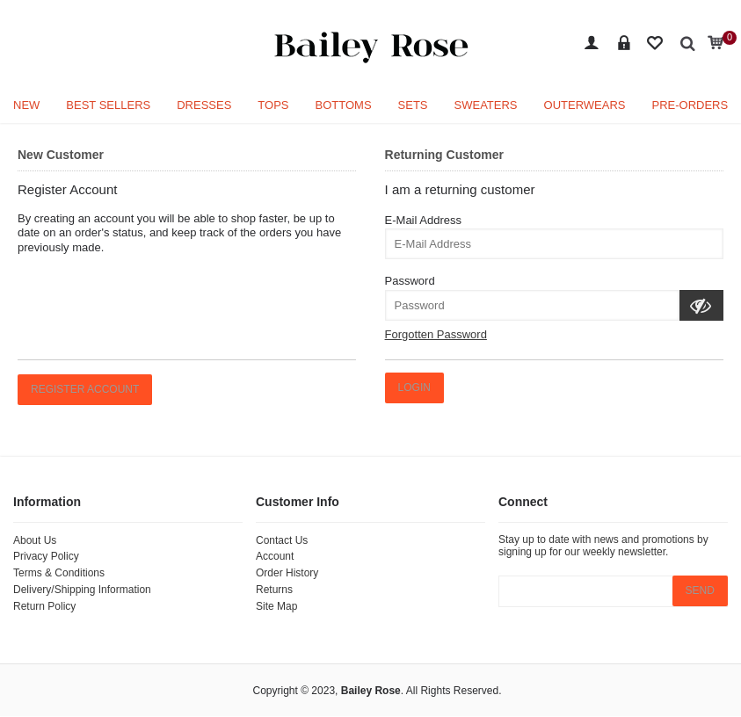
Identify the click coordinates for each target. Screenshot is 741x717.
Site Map (276, 606)
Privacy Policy (46, 556)
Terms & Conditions (59, 573)
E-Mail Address (423, 220)
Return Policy (44, 606)
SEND (700, 590)
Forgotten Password (436, 334)
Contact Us (282, 540)
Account (275, 556)
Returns (274, 589)
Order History (287, 573)
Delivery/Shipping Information (82, 589)
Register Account (85, 389)
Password (410, 280)
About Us (34, 540)
